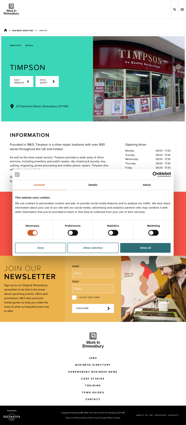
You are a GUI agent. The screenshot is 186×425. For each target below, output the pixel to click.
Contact (93, 399)
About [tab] (147, 184)
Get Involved (158, 415)
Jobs (93, 358)
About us (70, 418)
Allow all (145, 247)
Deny (40, 247)
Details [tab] (93, 184)
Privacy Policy (81, 418)
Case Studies (93, 378)
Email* (75, 281)
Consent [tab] (39, 184)
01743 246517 (47, 81)
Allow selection (93, 247)
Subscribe (93, 308)
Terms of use (93, 418)
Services (15, 45)
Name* (76, 266)
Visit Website (21, 81)
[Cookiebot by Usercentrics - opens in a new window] (155, 174)
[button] (182, 9)
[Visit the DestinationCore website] (12, 415)
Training (93, 385)
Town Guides (93, 392)
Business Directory (23, 31)
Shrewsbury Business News (93, 371)
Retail (30, 45)
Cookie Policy (106, 418)
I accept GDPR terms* (89, 297)
